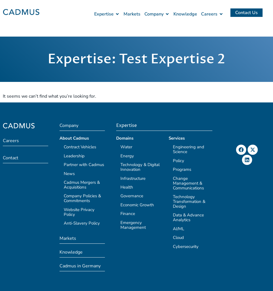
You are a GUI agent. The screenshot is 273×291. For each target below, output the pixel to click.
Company (69, 125)
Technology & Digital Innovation (140, 167)
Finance (127, 213)
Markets (68, 238)
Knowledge (71, 252)
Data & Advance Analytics (188, 217)
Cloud (178, 237)
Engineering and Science (188, 149)
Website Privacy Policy (79, 212)
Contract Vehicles (80, 147)
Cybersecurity (186, 246)
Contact (10, 158)
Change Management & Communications (188, 183)
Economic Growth (137, 205)
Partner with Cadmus (84, 164)
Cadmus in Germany (80, 266)
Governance (131, 196)
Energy (127, 156)
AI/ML (178, 229)
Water (126, 147)
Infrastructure (133, 178)
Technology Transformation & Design (189, 201)
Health (126, 187)
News (69, 173)
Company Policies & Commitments (82, 198)
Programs (182, 169)
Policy (178, 161)
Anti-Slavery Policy (82, 223)
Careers (11, 141)
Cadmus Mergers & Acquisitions (82, 185)
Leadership (74, 156)
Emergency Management (133, 225)
